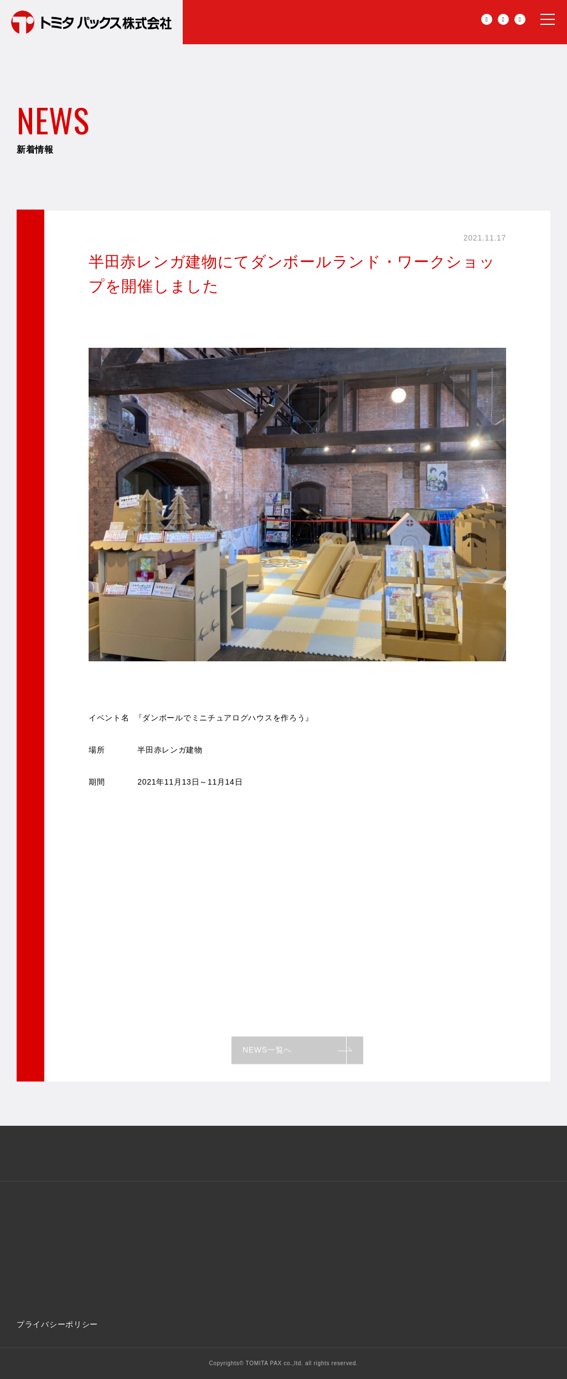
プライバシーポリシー (57, 1324)
